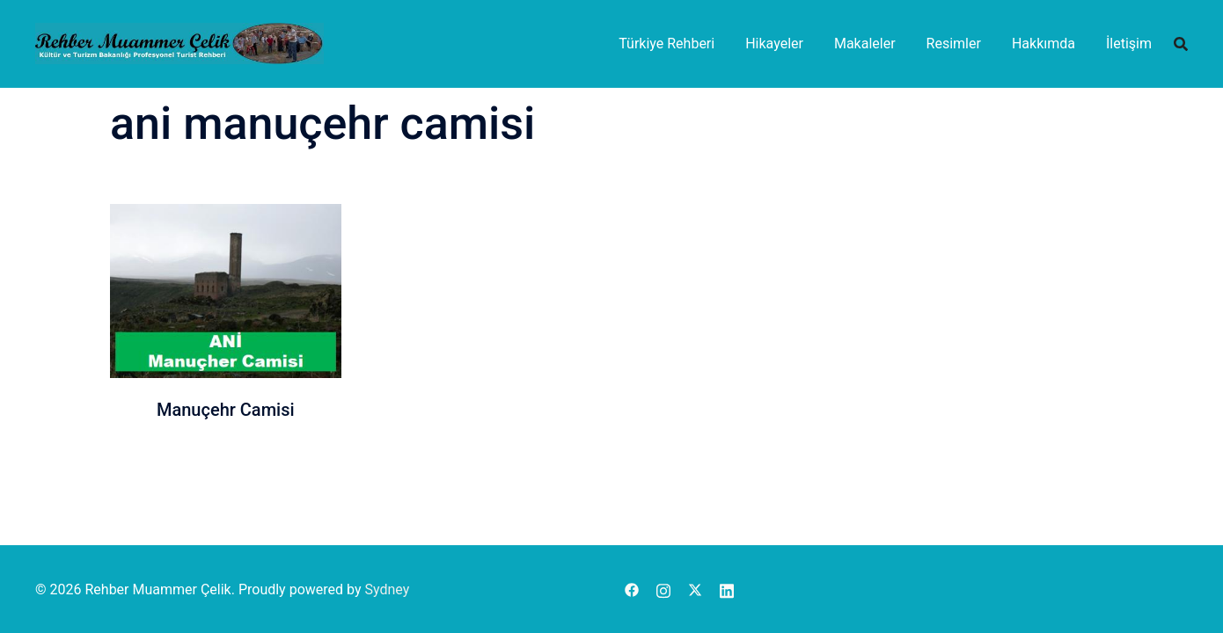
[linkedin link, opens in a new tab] (727, 589)
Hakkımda (1043, 43)
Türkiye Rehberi (666, 43)
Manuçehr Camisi (226, 409)
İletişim (1129, 43)
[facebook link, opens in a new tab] (632, 589)
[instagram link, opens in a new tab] (663, 589)
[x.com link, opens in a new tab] (695, 589)
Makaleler (865, 43)
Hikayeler (774, 43)
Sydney (386, 589)
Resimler (953, 43)
